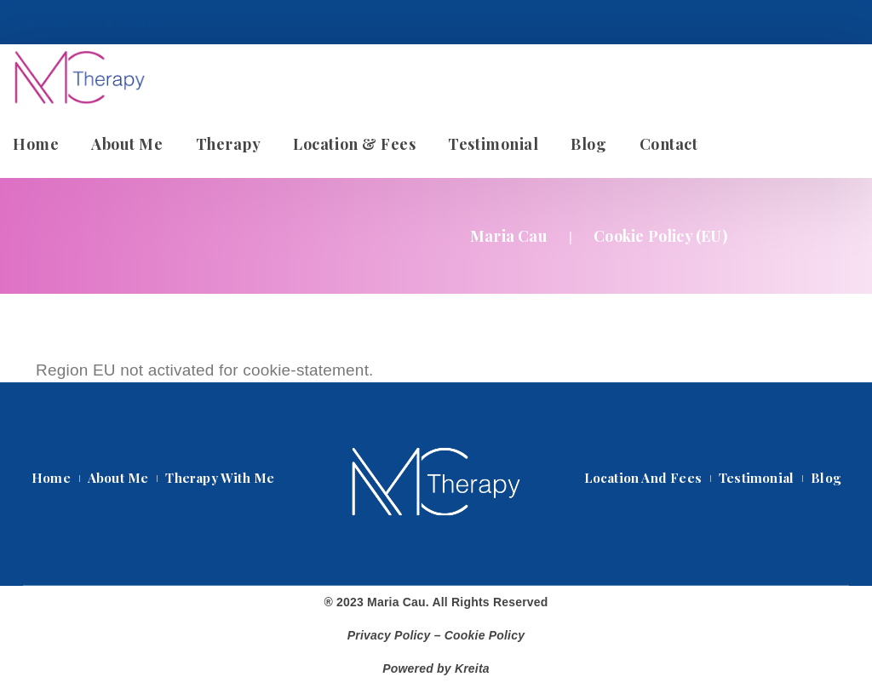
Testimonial (756, 477)
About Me (118, 477)
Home (51, 477)
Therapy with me (219, 477)
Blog (825, 477)
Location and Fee (643, 477)
